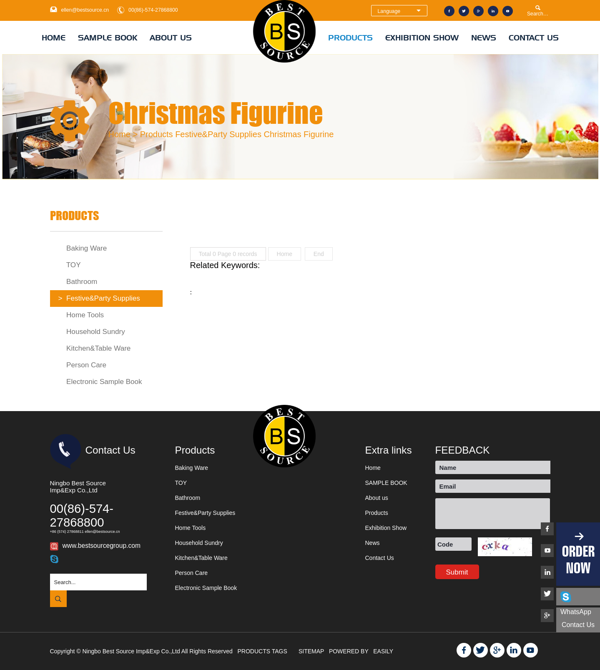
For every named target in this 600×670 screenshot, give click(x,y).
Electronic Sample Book (100, 382)
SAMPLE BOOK (107, 37)
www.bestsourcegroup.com (102, 545)
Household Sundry (91, 332)
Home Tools (81, 315)
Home (53, 37)
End (319, 254)
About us (171, 37)
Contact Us (534, 37)
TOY (69, 265)
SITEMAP (312, 651)
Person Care (82, 365)
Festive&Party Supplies (218, 134)
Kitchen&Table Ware (94, 348)
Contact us (578, 624)
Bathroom (78, 282)
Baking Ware (82, 248)
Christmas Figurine (299, 134)
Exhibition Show (422, 37)
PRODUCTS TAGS (263, 651)
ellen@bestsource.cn (85, 10)
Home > (123, 134)
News (483, 37)
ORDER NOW (578, 560)
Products (350, 37)
